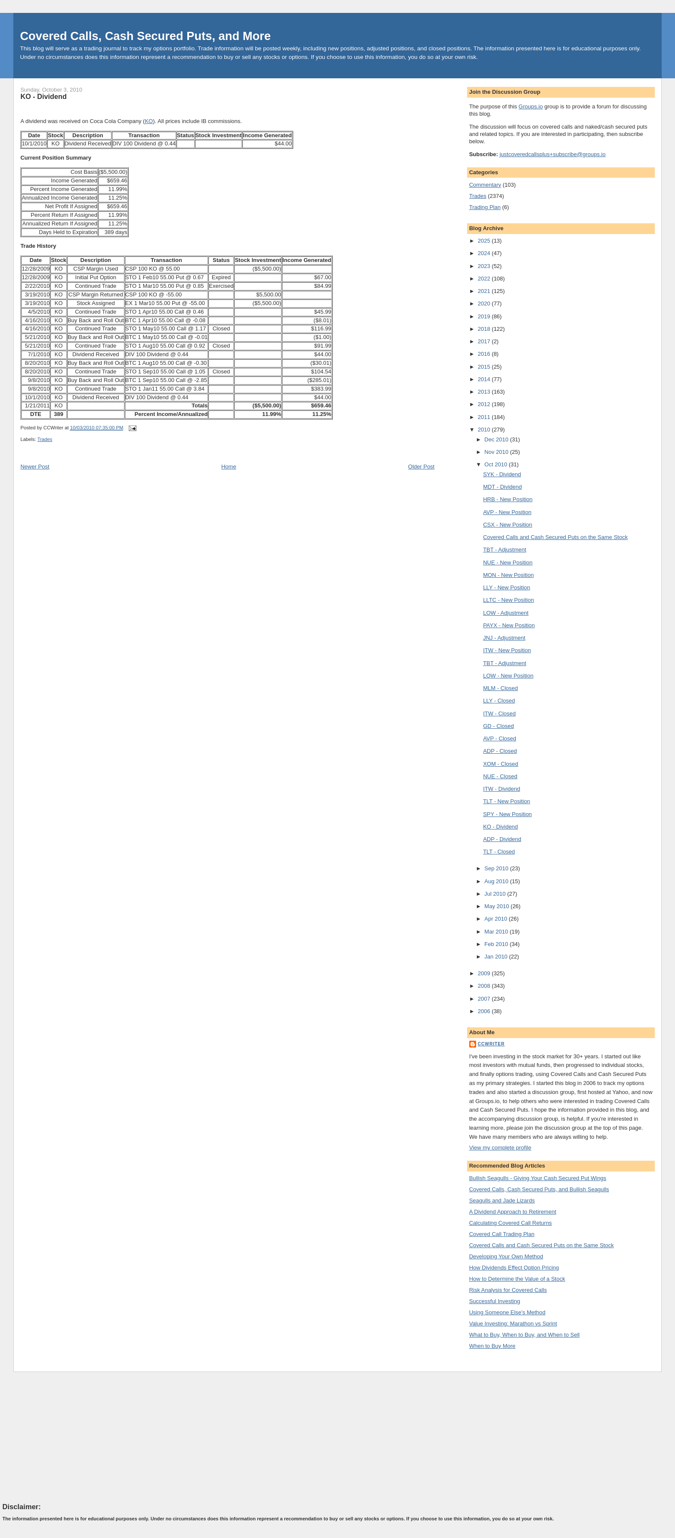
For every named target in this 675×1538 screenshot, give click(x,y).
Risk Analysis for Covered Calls (508, 1290)
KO (149, 121)
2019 (485, 316)
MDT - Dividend (502, 487)
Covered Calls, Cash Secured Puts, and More (145, 36)
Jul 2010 (495, 894)
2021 (485, 291)
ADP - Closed (500, 751)
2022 (485, 278)
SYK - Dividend (502, 474)
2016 (485, 354)
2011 (485, 417)
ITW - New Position (507, 650)
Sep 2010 (497, 868)
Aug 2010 (497, 881)
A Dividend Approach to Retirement (512, 1211)
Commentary (485, 185)
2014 (485, 379)
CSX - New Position (507, 524)
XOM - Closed (500, 764)
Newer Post (34, 466)
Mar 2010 (497, 931)
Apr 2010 (496, 918)
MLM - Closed (500, 688)
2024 (485, 253)
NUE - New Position (508, 562)
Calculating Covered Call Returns (510, 1223)
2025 (485, 240)
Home (228, 466)
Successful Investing (494, 1301)
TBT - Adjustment (504, 549)
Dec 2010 (497, 439)
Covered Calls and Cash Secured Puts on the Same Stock (555, 537)
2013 (485, 391)
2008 (485, 986)
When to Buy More (492, 1346)
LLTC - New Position (508, 600)
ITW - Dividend (501, 789)
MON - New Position (508, 575)
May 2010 (497, 906)
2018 (485, 329)
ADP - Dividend (502, 839)
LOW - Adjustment (505, 613)
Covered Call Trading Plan (502, 1234)
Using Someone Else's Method (507, 1312)
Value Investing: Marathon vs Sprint (513, 1323)
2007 (485, 999)
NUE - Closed (500, 776)
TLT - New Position (506, 801)
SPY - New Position (507, 814)
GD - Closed (498, 726)
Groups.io (531, 106)
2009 (485, 973)
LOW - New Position (508, 675)
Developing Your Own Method (506, 1256)
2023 (485, 266)
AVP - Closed (499, 738)
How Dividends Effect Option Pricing (514, 1267)
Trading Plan (485, 207)
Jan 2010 (496, 956)
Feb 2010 (497, 944)
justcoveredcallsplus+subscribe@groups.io (552, 154)
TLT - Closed (499, 851)
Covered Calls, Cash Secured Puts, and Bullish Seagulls (539, 1189)
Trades (45, 439)
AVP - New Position (507, 512)
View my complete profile (500, 1147)
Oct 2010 (496, 464)
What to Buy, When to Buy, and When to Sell (524, 1334)
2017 (485, 341)
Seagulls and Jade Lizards (502, 1200)
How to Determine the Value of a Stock (517, 1279)
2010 (485, 429)
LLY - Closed (499, 700)
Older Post (421, 466)
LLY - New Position (506, 587)
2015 (485, 367)
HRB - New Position (508, 499)
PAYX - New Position (509, 625)
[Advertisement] (67, 1437)
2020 (485, 303)
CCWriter (491, 1044)
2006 (485, 1011)
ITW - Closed (499, 713)
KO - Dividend (43, 96)
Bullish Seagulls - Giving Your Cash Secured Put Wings (538, 1178)
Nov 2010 (497, 452)
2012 (485, 404)
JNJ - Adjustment (504, 638)
